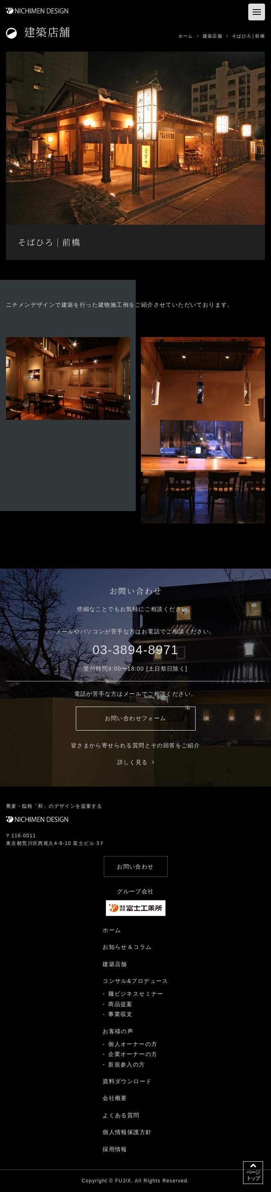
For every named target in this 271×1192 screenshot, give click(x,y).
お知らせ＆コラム (127, 947)
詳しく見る (135, 762)
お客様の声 (118, 1031)
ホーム (112, 930)
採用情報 (115, 1149)
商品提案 (120, 1004)
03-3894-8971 (135, 649)
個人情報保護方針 (127, 1132)
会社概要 (115, 1098)
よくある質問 (121, 1115)
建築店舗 (115, 964)
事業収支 (120, 1014)
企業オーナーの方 (132, 1054)
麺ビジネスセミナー (136, 993)
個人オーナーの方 (132, 1044)
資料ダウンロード (127, 1081)
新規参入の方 (126, 1064)
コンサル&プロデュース (135, 981)
